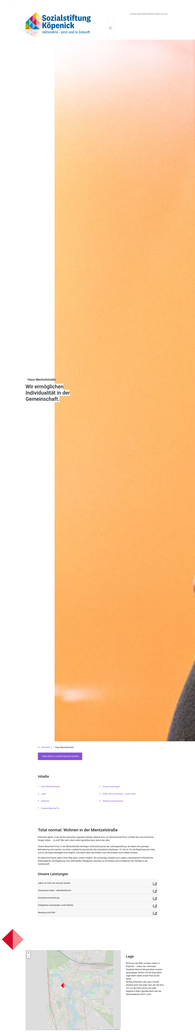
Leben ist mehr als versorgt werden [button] (54, 872)
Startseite (44, 737)
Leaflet (97, 1019)
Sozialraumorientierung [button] (48, 887)
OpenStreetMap (107, 1019)
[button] (97, 872)
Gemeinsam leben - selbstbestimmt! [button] (54, 880)
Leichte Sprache (137, 3)
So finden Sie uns (160, 3)
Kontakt (148, 3)
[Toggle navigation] (110, 17)
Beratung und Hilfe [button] (46, 902)
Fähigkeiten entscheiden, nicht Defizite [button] (55, 895)
